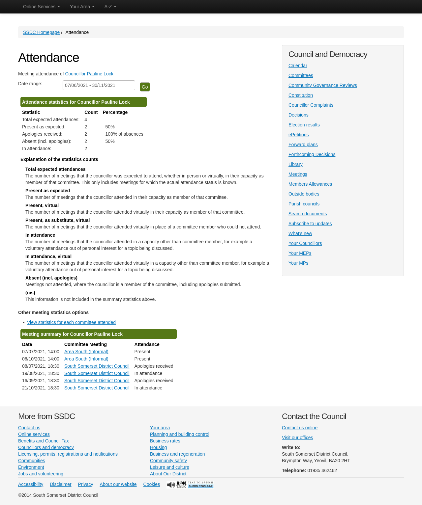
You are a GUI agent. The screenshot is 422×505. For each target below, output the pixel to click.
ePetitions (298, 134)
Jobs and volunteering (40, 473)
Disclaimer (60, 484)
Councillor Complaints (310, 105)
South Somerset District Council (97, 366)
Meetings (297, 174)
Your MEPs (300, 253)
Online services (34, 434)
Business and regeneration (177, 454)
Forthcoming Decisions (311, 154)
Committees (300, 75)
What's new (300, 233)
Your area (160, 427)
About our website (118, 484)
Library (295, 164)
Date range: (30, 83)
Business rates (165, 440)
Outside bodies (303, 194)
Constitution (300, 95)
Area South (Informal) (86, 351)
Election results (304, 124)
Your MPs (298, 263)
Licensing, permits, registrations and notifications (68, 454)
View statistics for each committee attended (71, 322)
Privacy (85, 484)
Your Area (82, 6)
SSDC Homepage (41, 32)
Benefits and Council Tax (43, 440)
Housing (158, 447)
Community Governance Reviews (322, 85)
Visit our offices (297, 437)
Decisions (298, 115)
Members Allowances (310, 184)
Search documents (307, 213)
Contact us (29, 427)
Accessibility (30, 484)
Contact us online (299, 427)
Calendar (297, 65)
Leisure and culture (169, 467)
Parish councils (303, 203)
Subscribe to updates (310, 223)
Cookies (151, 484)
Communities (31, 460)
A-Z (110, 6)
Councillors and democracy (46, 447)
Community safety (168, 460)
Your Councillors (305, 243)
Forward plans (303, 144)
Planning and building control (179, 434)
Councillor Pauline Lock (89, 73)
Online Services (41, 6)
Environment (31, 467)
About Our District (168, 473)
